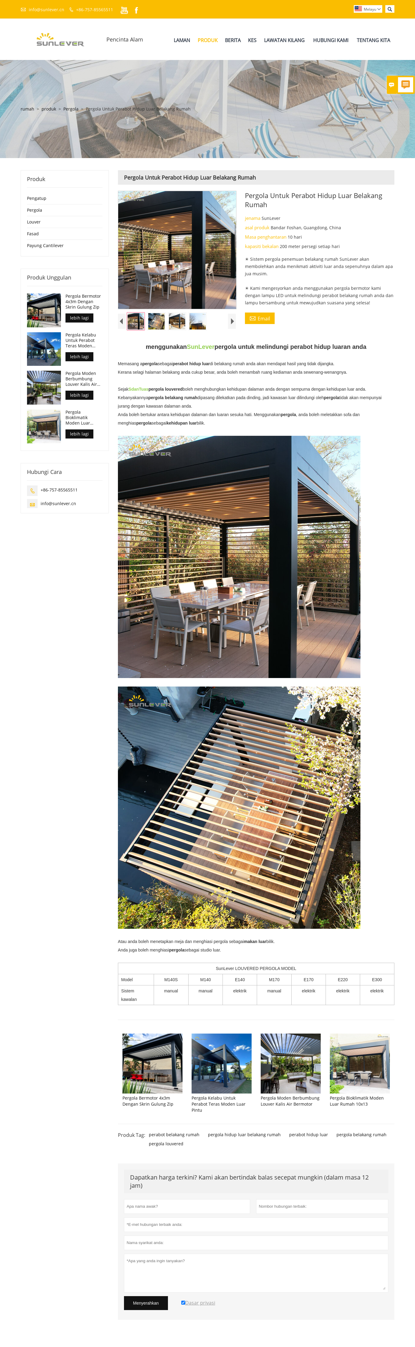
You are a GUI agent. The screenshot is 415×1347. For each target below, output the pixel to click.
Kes (252, 40)
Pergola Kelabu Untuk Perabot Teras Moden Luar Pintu (80, 340)
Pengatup (36, 198)
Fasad (33, 234)
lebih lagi (79, 318)
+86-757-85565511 (94, 9)
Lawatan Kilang (284, 40)
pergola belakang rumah (361, 1134)
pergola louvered (166, 1144)
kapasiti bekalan (262, 246)
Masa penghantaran (266, 237)
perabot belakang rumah (174, 1134)
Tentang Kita (373, 40)
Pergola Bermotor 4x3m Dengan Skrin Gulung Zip (83, 301)
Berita (233, 40)
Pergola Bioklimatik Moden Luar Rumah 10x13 (79, 417)
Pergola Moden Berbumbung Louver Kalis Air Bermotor (81, 379)
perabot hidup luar (308, 1134)
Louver (34, 222)
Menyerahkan (146, 1303)
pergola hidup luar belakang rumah (244, 1134)
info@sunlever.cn (46, 9)
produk (49, 109)
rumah (27, 109)
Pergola (71, 109)
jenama (253, 218)
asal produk (258, 227)
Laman (182, 40)
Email (259, 318)
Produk (208, 40)
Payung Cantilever (45, 245)
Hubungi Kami (330, 40)
